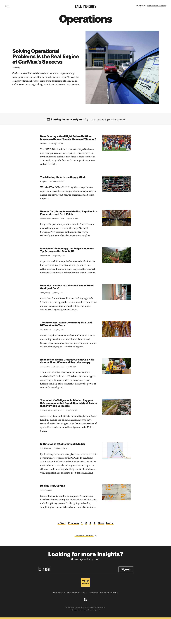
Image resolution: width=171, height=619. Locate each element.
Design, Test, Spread (52, 485)
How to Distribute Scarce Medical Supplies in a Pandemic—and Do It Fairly (68, 212)
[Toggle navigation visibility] (7, 6)
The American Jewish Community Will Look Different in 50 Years (66, 324)
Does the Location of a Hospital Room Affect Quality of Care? (67, 287)
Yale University (93, 592)
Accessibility (114, 592)
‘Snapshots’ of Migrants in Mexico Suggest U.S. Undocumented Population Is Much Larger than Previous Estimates (68, 403)
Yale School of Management (156, 6)
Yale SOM (84, 592)
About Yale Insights (73, 592)
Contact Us (61, 592)
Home (55, 592)
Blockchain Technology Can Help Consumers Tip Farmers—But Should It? (67, 250)
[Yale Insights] (85, 6)
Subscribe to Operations (84, 535)
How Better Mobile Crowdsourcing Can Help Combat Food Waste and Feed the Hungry (67, 361)
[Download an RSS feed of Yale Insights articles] (85, 599)
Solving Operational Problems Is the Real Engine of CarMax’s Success (45, 56)
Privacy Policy (104, 592)
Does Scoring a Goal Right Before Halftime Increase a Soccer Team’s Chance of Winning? (68, 137)
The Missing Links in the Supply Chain (63, 177)
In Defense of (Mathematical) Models (63, 444)
